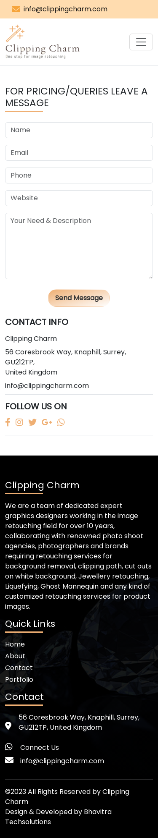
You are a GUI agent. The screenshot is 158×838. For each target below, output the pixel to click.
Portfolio (19, 679)
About (15, 656)
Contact (19, 668)
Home (15, 644)
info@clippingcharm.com (65, 9)
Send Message (79, 298)
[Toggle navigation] (141, 42)
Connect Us (39, 747)
